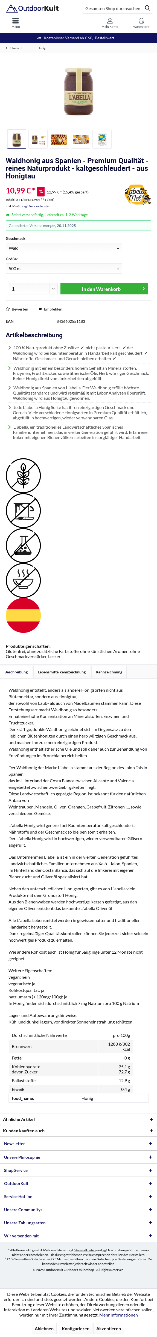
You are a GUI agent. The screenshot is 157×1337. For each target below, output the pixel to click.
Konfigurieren (75, 1328)
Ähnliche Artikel (19, 1119)
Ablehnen (44, 1328)
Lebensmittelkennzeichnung (62, 672)
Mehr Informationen (118, 1314)
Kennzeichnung (109, 672)
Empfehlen (50, 309)
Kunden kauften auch (24, 1130)
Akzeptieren (108, 1328)
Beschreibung (16, 672)
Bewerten (17, 309)
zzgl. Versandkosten (36, 206)
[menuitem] (15, 23)
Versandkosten (85, 1250)
